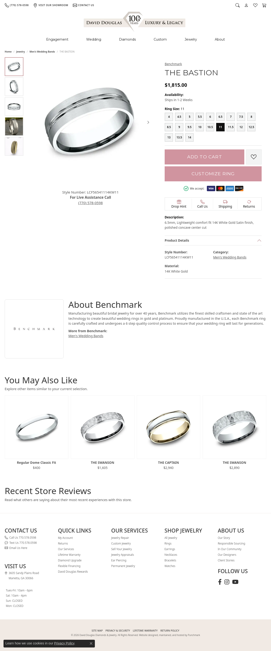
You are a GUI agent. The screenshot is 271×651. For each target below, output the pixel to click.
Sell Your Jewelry (121, 549)
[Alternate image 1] (14, 66)
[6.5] (220, 117)
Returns (63, 543)
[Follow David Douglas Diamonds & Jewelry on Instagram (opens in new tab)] (227, 582)
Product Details (177, 240)
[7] (230, 117)
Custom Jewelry (121, 543)
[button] (237, 5)
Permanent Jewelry (123, 566)
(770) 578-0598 (91, 200)
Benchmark (173, 64)
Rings (167, 543)
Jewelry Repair (120, 538)
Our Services (66, 549)
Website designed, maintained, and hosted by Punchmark (169, 635)
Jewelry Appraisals (122, 555)
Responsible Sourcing (231, 543)
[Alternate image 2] (14, 86)
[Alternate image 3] (14, 106)
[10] (200, 127)
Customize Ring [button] (213, 173)
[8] (251, 117)
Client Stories (226, 560)
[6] (210, 117)
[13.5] (179, 137)
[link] (17, 5)
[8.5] (169, 127)
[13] (169, 137)
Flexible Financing (69, 566)
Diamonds (127, 39)
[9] (179, 127)
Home (8, 51)
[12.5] (251, 127)
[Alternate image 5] (14, 146)
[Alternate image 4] (14, 126)
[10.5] (210, 127)
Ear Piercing (118, 560)
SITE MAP (97, 630)
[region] (91, 121)
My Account (65, 538)
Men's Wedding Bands (42, 51)
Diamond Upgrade (70, 560)
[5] (189, 117)
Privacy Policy (64, 643)
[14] (189, 137)
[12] (241, 127)
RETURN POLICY (169, 630)
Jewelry (191, 39)
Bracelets (170, 560)
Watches (169, 566)
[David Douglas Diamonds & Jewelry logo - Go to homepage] (135, 21)
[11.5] (230, 127)
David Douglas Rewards (73, 572)
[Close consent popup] (91, 643)
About (220, 39)
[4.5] (179, 117)
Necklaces (170, 555)
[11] (220, 127)
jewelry (20, 51)
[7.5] (241, 117)
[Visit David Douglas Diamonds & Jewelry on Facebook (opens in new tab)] (220, 582)
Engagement (57, 39)
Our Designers (227, 555)
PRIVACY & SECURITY (118, 630)
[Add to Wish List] (254, 156)
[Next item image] (148, 121)
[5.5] (200, 117)
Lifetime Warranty (69, 555)
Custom (160, 39)
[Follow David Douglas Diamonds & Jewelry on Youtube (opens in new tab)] (235, 582)
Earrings (169, 549)
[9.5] (189, 127)
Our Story (224, 538)
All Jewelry (170, 538)
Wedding (93, 39)
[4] (169, 117)
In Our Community (229, 549)
